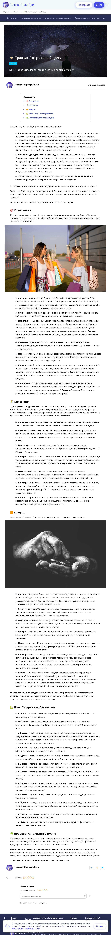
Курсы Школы (14, 915)
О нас (5, 915)
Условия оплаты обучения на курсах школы (48, 915)
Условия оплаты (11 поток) (93, 915)
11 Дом (6, 12)
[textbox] (53, 892)
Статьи (16, 12)
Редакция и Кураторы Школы (27, 85)
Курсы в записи (73, 915)
